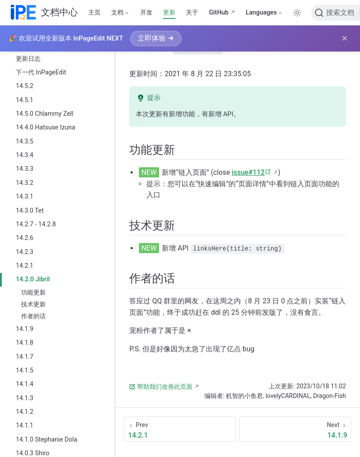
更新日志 (28, 59)
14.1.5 (24, 370)
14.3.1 (24, 196)
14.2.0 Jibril (33, 279)
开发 (146, 12)
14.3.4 (24, 155)
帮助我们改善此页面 (161, 386)
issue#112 (251, 172)
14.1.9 (24, 329)
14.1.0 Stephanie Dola (46, 439)
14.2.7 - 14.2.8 (36, 224)
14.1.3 (24, 398)
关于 (192, 12)
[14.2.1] (180, 428)
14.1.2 (24, 412)
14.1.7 (24, 357)
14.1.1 (24, 425)
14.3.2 (24, 183)
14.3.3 (24, 169)
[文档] (120, 13)
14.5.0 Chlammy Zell (44, 114)
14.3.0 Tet (30, 210)
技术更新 (33, 304)
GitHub (219, 12)
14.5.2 (24, 86)
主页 (94, 12)
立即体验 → (156, 38)
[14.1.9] (295, 428)
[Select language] (264, 13)
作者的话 (33, 316)
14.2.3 (24, 252)
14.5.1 (24, 100)
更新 (169, 12)
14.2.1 (24, 265)
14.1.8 (24, 342)
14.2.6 (24, 238)
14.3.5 (24, 141)
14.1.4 (24, 384)
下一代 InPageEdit (41, 72)
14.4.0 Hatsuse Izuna (45, 127)
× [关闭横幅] (345, 38)
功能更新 (33, 292)
